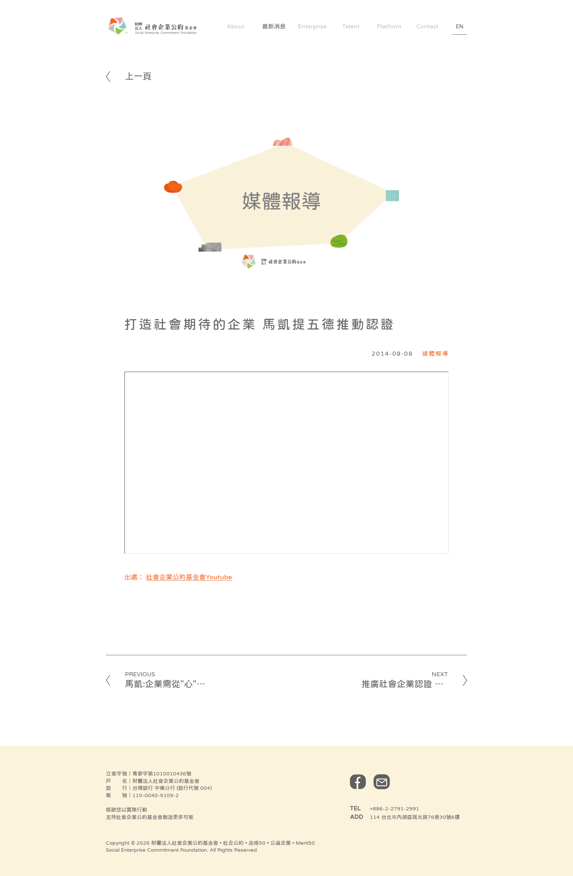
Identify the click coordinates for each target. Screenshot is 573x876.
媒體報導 (435, 353)
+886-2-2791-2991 (394, 808)
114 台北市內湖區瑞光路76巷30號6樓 (415, 817)
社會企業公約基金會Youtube (189, 577)
